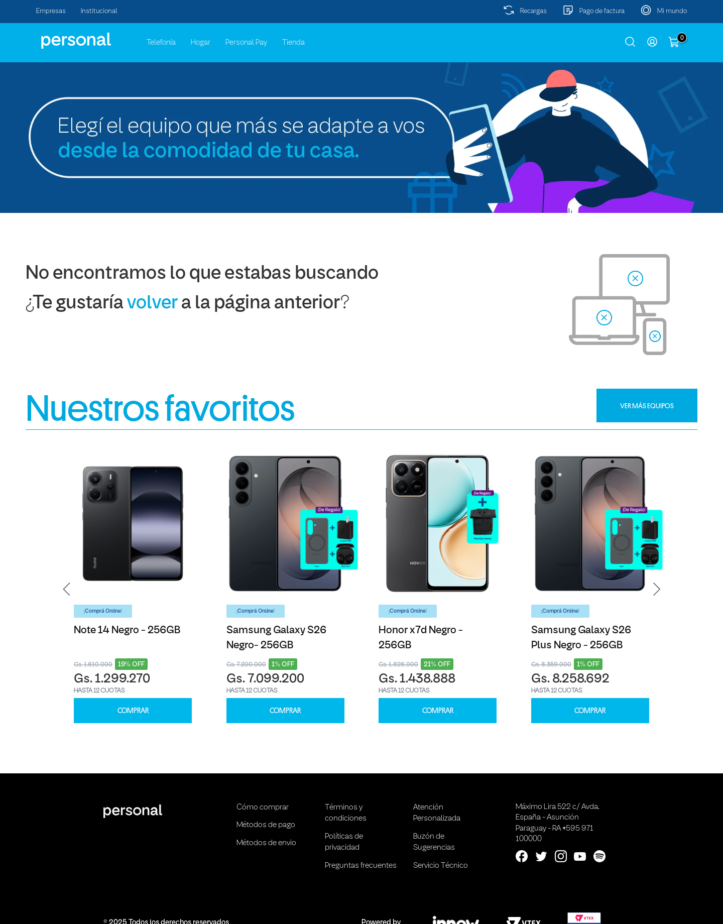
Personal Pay (246, 42)
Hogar (200, 42)
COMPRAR (133, 711)
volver (152, 303)
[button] (66, 589)
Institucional (99, 11)
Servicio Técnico (440, 865)
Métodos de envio (266, 843)
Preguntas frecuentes (361, 865)
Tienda (293, 42)
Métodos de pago (265, 825)
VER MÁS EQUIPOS (647, 405)
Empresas (51, 11)
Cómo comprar (262, 807)
